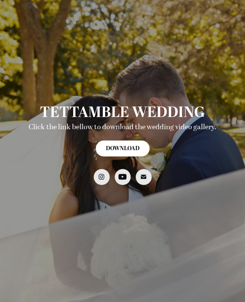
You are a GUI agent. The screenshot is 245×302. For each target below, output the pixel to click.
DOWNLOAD (123, 148)
